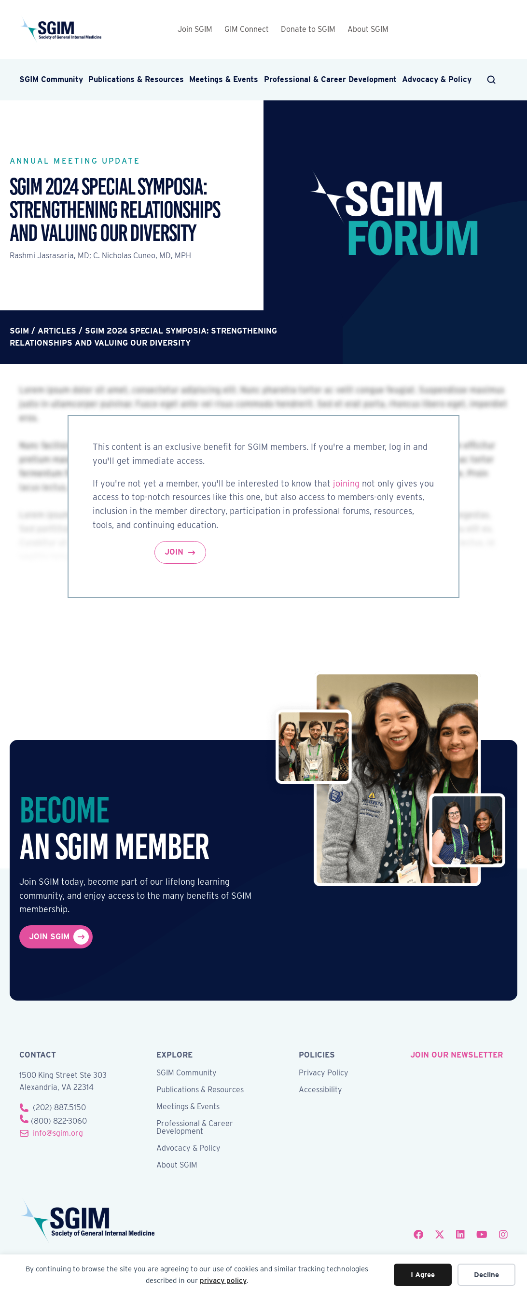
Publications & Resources (136, 79)
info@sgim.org (58, 1133)
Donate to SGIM (308, 29)
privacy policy (223, 1280)
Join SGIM (195, 29)
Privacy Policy (323, 1073)
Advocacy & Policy (437, 79)
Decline (486, 1274)
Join (174, 552)
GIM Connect (246, 29)
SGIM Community (51, 79)
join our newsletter (456, 1054)
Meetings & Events (223, 79)
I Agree (423, 1274)
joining (346, 483)
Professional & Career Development (330, 79)
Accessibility (320, 1090)
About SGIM (367, 29)
